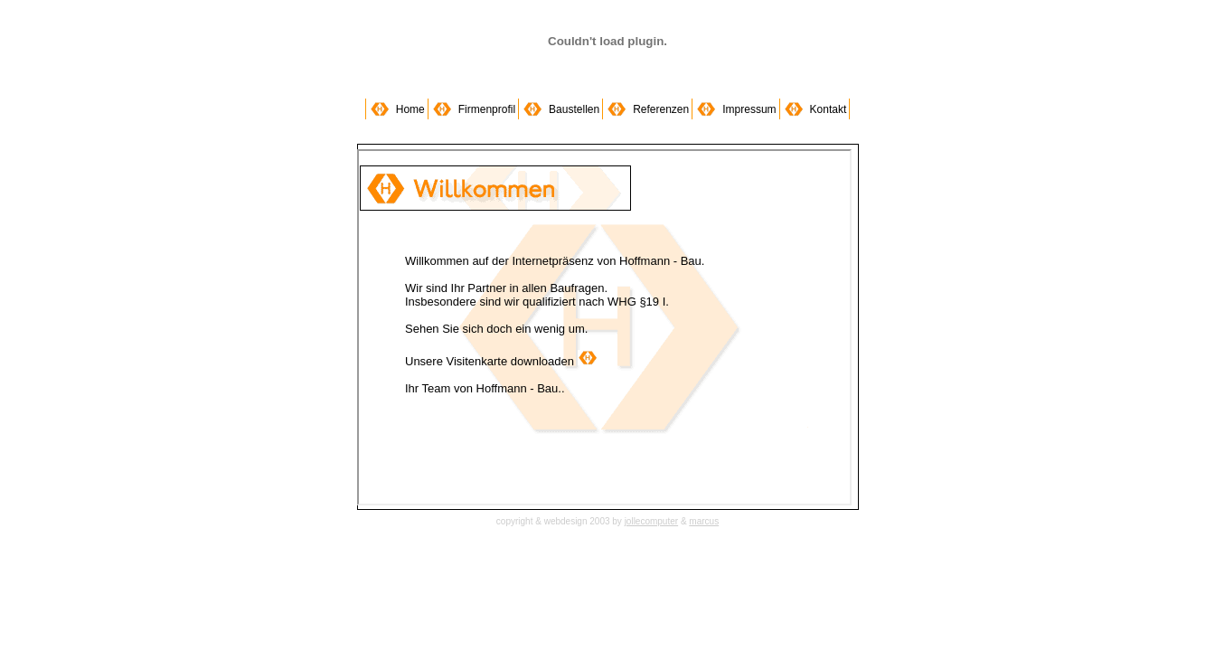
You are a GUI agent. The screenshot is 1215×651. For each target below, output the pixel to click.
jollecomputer (651, 521)
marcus (704, 521)
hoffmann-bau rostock (604, 327)
